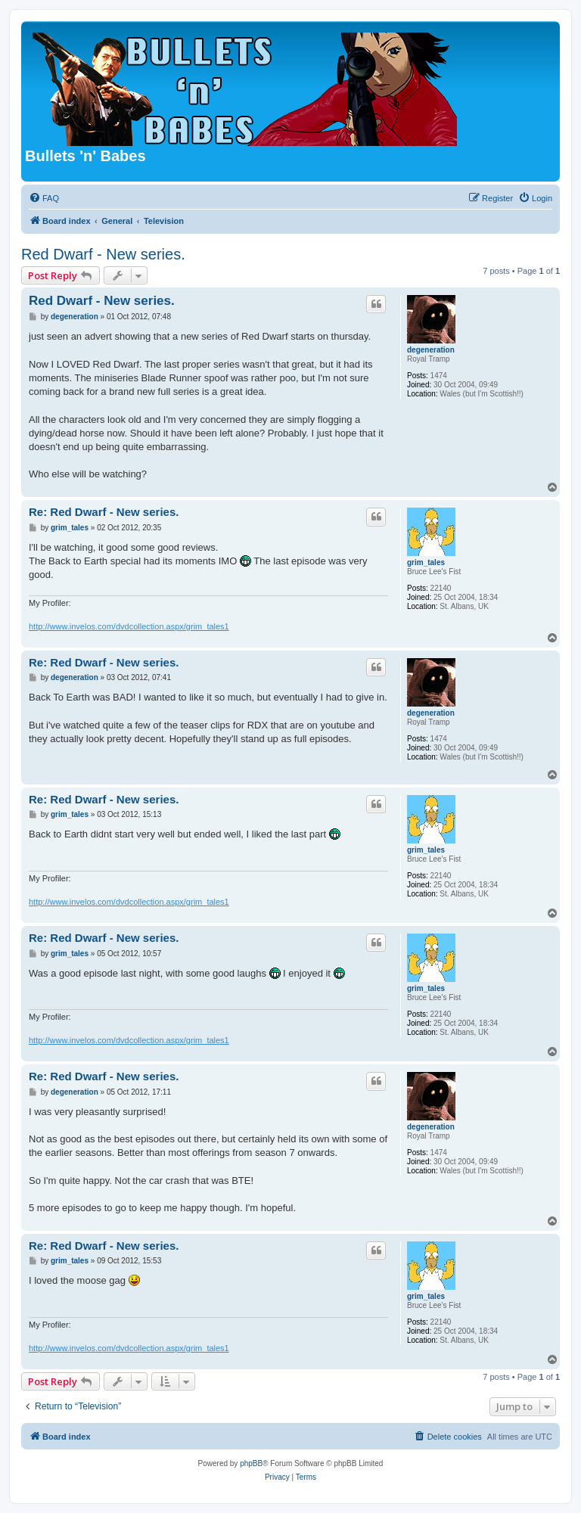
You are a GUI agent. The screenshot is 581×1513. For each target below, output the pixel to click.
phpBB (251, 1463)
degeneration (431, 350)
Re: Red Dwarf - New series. (104, 511)
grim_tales (426, 562)
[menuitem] (44, 198)
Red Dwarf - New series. (103, 254)
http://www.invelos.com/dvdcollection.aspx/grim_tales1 (129, 626)
